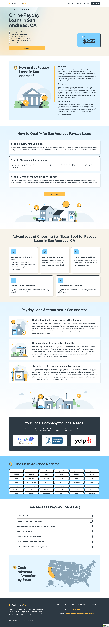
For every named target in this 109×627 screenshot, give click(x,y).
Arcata (76, 490)
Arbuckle (46, 490)
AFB (46, 471)
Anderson (91, 482)
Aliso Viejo (91, 474)
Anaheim (61, 482)
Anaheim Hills (76, 482)
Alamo (46, 474)
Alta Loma (31, 478)
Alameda (16, 474)
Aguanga (91, 471)
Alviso (16, 482)
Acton (16, 471)
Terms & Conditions (83, 604)
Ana (46, 482)
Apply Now (96, 3)
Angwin (46, 486)
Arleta (91, 490)
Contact (72, 604)
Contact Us (78, 3)
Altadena (46, 478)
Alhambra (76, 474)
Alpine (16, 478)
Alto (61, 478)
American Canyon (31, 482)
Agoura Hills (61, 471)
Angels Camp (31, 486)
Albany (61, 474)
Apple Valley (16, 490)
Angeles (16, 486)
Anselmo (61, 486)
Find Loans (86, 3)
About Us (70, 3)
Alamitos (31, 474)
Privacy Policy (94, 604)
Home (10, 10)
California (24, 10)
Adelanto (31, 471)
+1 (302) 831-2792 (75, 610)
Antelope (76, 486)
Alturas (91, 478)
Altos (76, 478)
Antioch (92, 486)
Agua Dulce (76, 471)
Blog (58, 604)
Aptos (31, 490)
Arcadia (61, 490)
